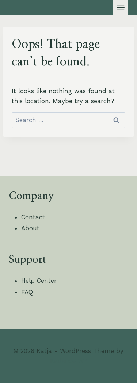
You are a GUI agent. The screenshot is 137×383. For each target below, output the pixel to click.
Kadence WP (68, 360)
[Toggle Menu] (120, 7)
